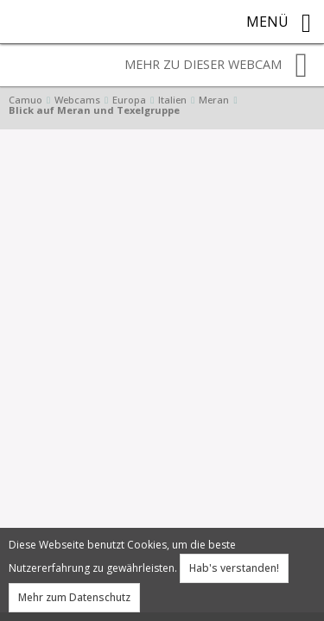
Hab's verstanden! (234, 568)
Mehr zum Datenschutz (74, 597)
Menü (278, 23)
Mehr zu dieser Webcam (216, 65)
